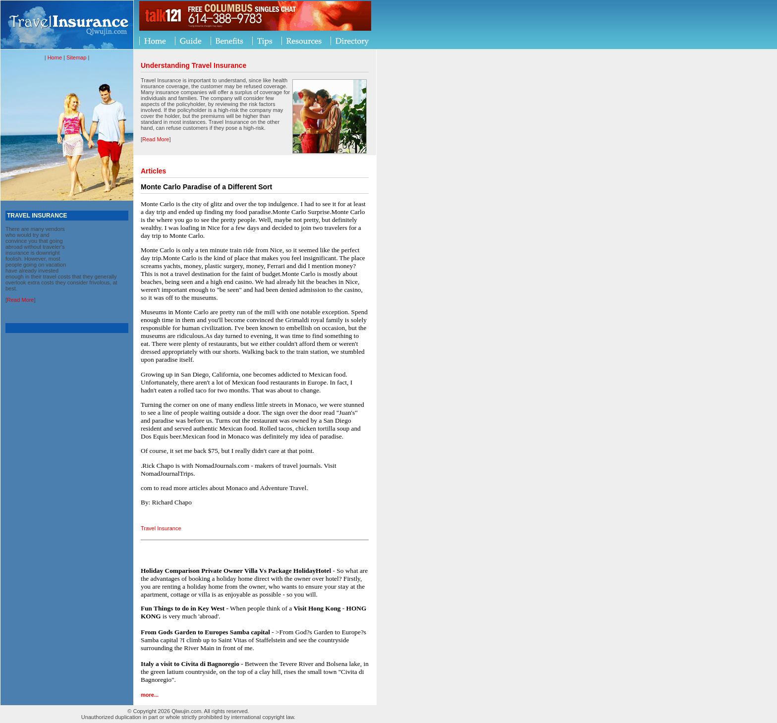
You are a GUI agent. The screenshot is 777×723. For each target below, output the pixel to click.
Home (55, 57)
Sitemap (76, 57)
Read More (20, 300)
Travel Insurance (161, 528)
